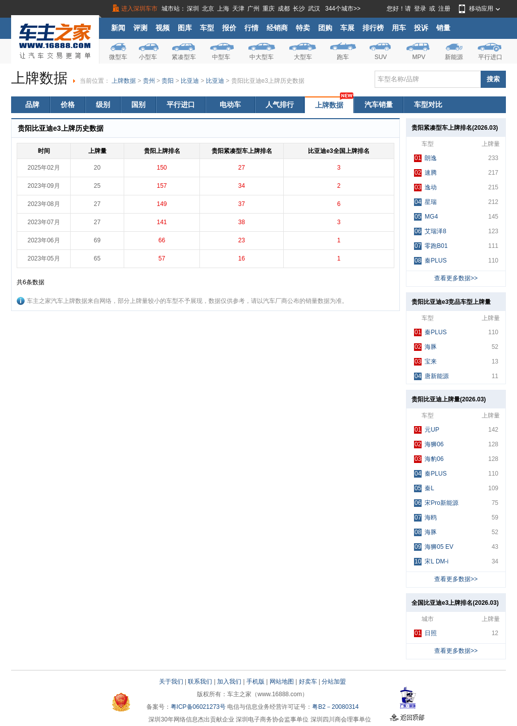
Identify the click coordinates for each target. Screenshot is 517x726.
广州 (253, 8)
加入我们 (229, 681)
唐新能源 (431, 376)
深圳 (193, 8)
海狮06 (429, 444)
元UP (426, 430)
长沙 (299, 8)
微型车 (118, 57)
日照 (425, 633)
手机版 (255, 681)
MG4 (426, 217)
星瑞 (425, 202)
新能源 (454, 57)
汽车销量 (379, 104)
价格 (68, 104)
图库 (185, 28)
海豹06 (429, 459)
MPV (418, 57)
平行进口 (490, 57)
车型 (207, 28)
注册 (444, 8)
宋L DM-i (431, 561)
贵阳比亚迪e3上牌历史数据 (267, 80)
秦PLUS (430, 261)
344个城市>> (342, 8)
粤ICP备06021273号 (198, 706)
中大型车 (261, 57)
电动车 (230, 104)
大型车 (303, 57)
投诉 (421, 28)
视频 (163, 28)
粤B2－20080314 (335, 706)
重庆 (269, 8)
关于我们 (171, 681)
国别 (138, 104)
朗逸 (425, 158)
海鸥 (425, 518)
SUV (381, 57)
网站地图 (282, 681)
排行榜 (373, 28)
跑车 (343, 57)
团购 (325, 28)
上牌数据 (124, 80)
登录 (420, 8)
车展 (347, 28)
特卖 (303, 28)
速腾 (425, 173)
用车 (399, 28)
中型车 (221, 57)
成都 (284, 8)
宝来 (425, 362)
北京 (208, 8)
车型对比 (428, 104)
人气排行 (280, 104)
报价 (229, 28)
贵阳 (168, 80)
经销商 (277, 28)
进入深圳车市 (139, 8)
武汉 (314, 8)
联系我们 (200, 681)
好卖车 (308, 681)
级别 (103, 104)
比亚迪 (190, 80)
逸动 (425, 187)
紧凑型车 (184, 57)
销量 (443, 28)
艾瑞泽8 (430, 231)
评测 (140, 28)
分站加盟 (334, 681)
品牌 (32, 104)
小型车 (148, 57)
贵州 (149, 80)
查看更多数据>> (456, 278)
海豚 (425, 347)
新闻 (118, 28)
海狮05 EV (433, 547)
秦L (424, 488)
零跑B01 (431, 246)
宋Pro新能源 (436, 503)
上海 (223, 8)
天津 (238, 8)
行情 (251, 28)
